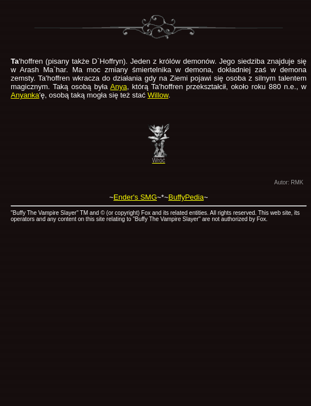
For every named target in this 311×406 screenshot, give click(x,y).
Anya (118, 86)
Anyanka (25, 95)
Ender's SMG (135, 197)
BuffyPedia (186, 197)
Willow (157, 95)
